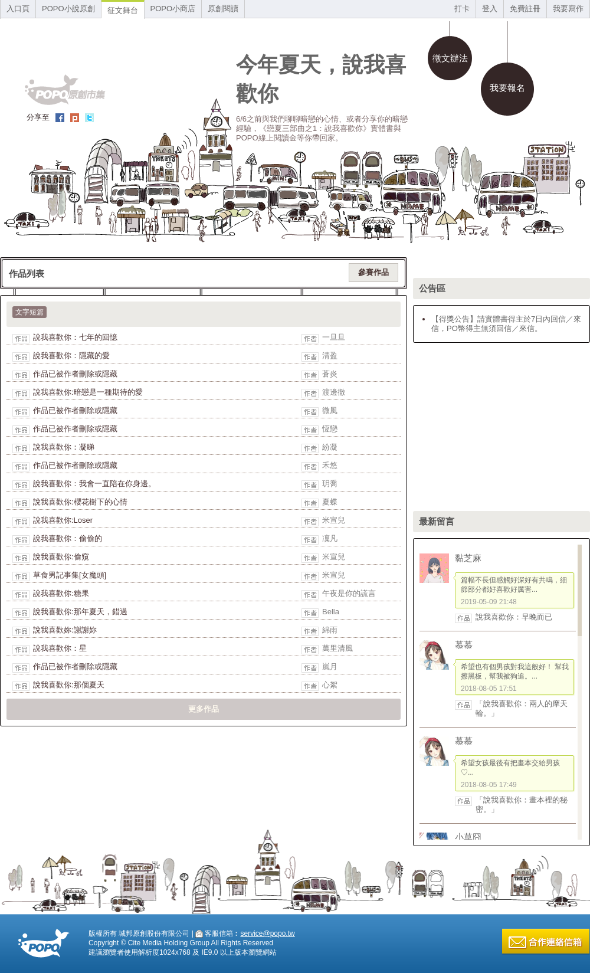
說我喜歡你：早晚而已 (514, 616)
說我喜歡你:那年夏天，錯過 (80, 611)
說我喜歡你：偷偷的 (67, 538)
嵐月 (329, 666)
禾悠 (329, 465)
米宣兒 (333, 520)
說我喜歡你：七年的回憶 (75, 337)
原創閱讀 (223, 8)
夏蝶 (329, 501)
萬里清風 (337, 648)
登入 (489, 8)
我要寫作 (568, 8)
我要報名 (507, 88)
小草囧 (468, 837)
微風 (329, 410)
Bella (330, 611)
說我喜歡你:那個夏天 (68, 684)
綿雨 (329, 629)
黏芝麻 (468, 558)
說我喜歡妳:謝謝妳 (65, 629)
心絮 (329, 684)
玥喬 (329, 483)
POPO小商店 (173, 8)
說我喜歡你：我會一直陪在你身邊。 (94, 483)
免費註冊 (525, 8)
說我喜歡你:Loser (63, 520)
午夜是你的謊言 (349, 593)
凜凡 (329, 538)
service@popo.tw (267, 933)
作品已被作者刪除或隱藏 (75, 373)
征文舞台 (122, 10)
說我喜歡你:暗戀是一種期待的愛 (88, 392)
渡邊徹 (333, 392)
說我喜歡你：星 (60, 648)
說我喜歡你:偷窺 (61, 556)
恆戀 (329, 428)
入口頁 (18, 8)
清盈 (329, 355)
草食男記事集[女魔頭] (69, 575)
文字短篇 (29, 312)
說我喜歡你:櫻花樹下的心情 (80, 501)
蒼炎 (329, 373)
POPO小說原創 (68, 8)
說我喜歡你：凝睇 (63, 447)
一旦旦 (333, 337)
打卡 (462, 8)
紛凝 (329, 447)
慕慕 (464, 645)
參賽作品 (373, 272)
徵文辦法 (450, 58)
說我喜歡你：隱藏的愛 (71, 355)
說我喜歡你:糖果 (61, 593)
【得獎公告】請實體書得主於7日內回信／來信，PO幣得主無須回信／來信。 (506, 323)
